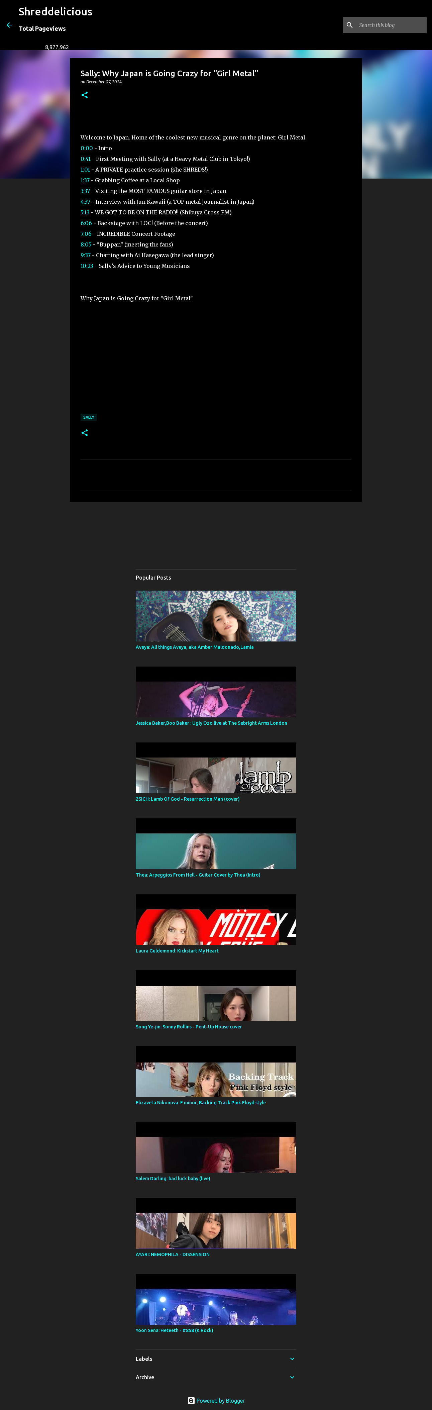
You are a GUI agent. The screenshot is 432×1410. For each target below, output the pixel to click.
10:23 (87, 266)
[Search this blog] (391, 25)
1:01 (85, 169)
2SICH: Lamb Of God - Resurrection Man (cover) (188, 799)
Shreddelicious (55, 11)
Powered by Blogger (216, 1401)
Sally (88, 417)
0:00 (87, 148)
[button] (85, 95)
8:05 (86, 244)
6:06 (86, 223)
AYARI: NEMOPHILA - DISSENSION (173, 1254)
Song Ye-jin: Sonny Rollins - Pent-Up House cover (189, 1026)
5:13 (85, 212)
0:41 (86, 159)
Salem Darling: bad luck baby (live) (173, 1178)
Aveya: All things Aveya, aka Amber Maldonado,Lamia (195, 647)
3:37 (85, 191)
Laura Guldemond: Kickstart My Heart (177, 950)
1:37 (85, 180)
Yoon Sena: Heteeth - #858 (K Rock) (174, 1330)
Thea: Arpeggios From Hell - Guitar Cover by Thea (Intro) (198, 875)
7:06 (86, 233)
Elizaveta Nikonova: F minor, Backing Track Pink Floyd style (201, 1102)
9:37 (86, 255)
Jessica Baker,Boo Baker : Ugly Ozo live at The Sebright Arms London (211, 723)
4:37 (85, 201)
